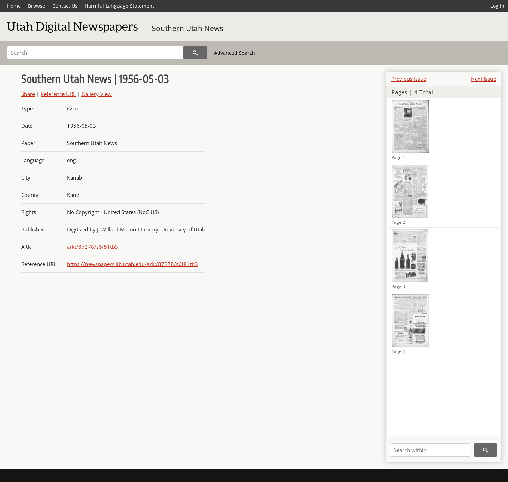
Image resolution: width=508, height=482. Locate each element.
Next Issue (483, 78)
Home (14, 5)
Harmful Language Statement (119, 5)
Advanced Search (234, 52)
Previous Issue (408, 78)
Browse (36, 5)
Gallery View (96, 93)
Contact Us (65, 5)
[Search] (95, 52)
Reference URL (58, 93)
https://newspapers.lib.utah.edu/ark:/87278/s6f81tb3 (132, 263)
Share (28, 93)
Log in (497, 5)
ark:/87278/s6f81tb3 (92, 246)
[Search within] (430, 450)
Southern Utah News (187, 28)
